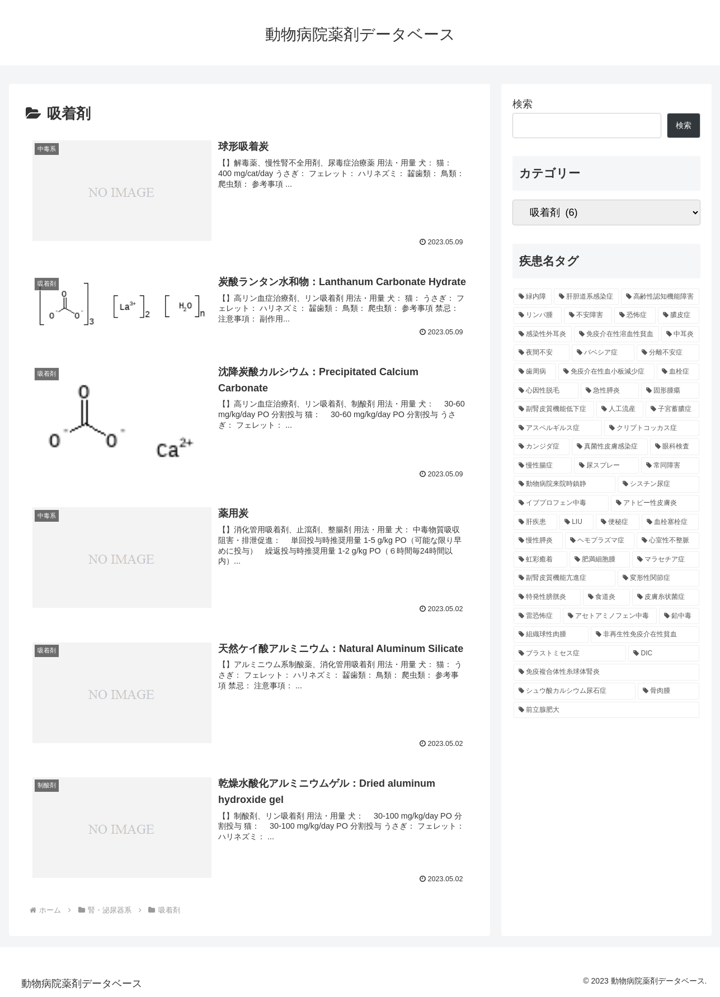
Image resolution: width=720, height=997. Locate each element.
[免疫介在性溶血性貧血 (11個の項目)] (616, 334)
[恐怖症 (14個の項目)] (635, 315)
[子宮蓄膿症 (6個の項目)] (672, 409)
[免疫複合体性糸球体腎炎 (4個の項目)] (606, 672)
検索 (522, 104)
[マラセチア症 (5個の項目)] (665, 559)
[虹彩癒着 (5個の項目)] (540, 559)
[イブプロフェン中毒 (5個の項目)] (561, 503)
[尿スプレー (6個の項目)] (606, 465)
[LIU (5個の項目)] (576, 522)
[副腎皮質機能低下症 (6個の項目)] (554, 409)
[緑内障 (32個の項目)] (533, 297)
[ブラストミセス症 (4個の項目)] (570, 653)
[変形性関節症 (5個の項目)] (658, 578)
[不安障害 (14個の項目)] (588, 315)
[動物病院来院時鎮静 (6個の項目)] (564, 484)
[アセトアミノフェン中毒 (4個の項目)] (610, 616)
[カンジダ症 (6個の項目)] (542, 446)
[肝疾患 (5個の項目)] (535, 522)
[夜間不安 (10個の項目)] (542, 352)
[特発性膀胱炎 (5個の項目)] (547, 597)
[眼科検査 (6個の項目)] (674, 446)
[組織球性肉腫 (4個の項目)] (551, 634)
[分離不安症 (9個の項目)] (668, 352)
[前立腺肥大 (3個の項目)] (606, 710)
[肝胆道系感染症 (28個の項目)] (586, 297)
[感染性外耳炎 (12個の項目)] (543, 334)
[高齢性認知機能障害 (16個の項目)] (660, 297)
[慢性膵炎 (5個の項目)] (538, 540)
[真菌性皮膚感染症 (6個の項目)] (610, 446)
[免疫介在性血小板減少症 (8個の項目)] (606, 371)
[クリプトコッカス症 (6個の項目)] (651, 428)
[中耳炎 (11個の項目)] (680, 334)
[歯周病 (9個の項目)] (535, 371)
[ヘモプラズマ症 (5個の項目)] (599, 540)
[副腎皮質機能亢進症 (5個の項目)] (564, 578)
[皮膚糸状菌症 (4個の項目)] (665, 597)
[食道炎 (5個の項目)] (606, 597)
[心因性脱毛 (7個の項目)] (546, 390)
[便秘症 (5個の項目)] (617, 522)
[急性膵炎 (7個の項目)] (610, 390)
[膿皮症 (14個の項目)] (678, 315)
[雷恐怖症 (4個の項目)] (537, 616)
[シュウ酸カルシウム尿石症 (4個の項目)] (575, 691)
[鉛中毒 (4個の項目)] (679, 616)
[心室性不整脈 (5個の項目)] (668, 540)
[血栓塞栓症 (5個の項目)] (670, 522)
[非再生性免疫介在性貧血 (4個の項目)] (645, 634)
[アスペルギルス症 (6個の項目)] (558, 428)
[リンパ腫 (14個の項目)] (538, 315)
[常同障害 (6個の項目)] (670, 465)
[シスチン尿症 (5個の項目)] (658, 484)
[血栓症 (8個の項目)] (678, 371)
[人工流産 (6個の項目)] (619, 409)
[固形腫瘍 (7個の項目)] (670, 390)
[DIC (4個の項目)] (663, 653)
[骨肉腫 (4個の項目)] (668, 691)
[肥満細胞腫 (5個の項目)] (600, 559)
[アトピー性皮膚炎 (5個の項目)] (655, 503)
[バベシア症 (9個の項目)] (603, 352)
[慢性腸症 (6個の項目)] (543, 465)
